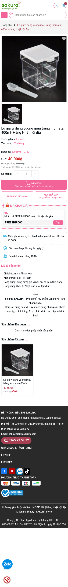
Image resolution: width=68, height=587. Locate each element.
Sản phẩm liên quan (13, 324)
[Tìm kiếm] (12, 15)
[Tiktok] (27, 471)
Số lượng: (6, 173)
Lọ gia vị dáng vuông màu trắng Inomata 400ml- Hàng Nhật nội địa (17, 381)
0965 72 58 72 (21, 428)
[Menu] (4, 15)
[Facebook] (4, 471)
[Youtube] (12, 471)
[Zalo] (19, 471)
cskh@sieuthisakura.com (22, 434)
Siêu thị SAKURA (14, 298)
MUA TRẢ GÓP (51, 196)
